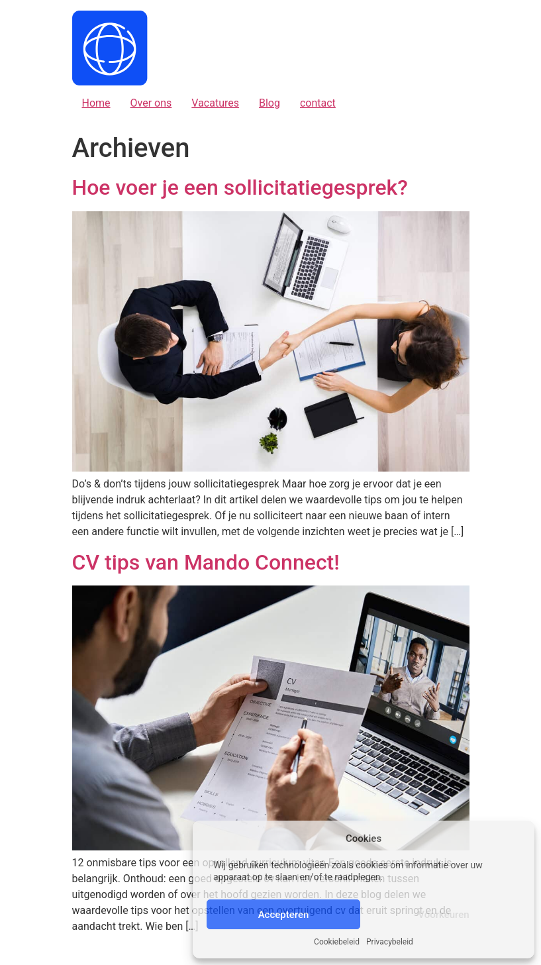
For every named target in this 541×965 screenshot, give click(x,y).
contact (318, 103)
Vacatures (215, 103)
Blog (269, 103)
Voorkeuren (443, 915)
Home (96, 103)
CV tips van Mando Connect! (206, 562)
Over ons (151, 103)
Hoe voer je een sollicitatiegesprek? (240, 187)
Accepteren (283, 915)
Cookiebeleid (337, 941)
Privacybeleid (389, 941)
